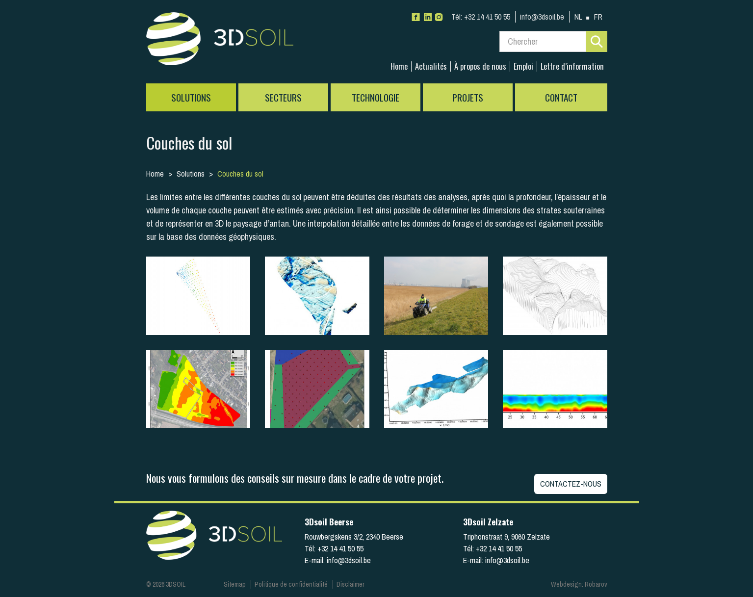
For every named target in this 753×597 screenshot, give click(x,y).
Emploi (523, 66)
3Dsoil (219, 41)
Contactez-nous (570, 483)
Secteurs (283, 97)
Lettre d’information (572, 66)
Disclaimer (350, 584)
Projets (467, 97)
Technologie (375, 97)
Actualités (431, 66)
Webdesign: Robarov (579, 584)
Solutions (191, 97)
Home (399, 66)
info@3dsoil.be (542, 16)
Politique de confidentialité (291, 584)
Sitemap (235, 584)
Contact (561, 97)
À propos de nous (480, 66)
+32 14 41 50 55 (480, 16)
